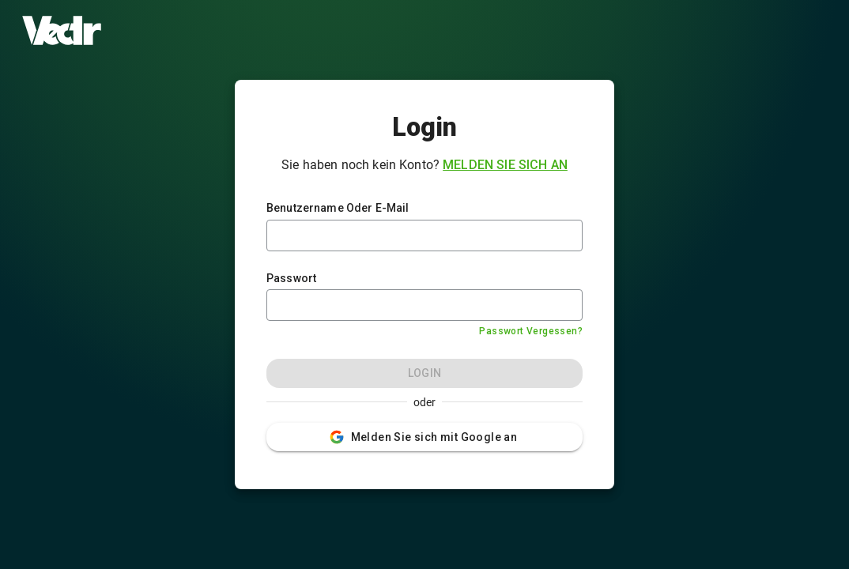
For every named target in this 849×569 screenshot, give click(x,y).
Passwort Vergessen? (531, 331)
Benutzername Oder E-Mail (337, 208)
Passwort (291, 278)
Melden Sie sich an (505, 164)
